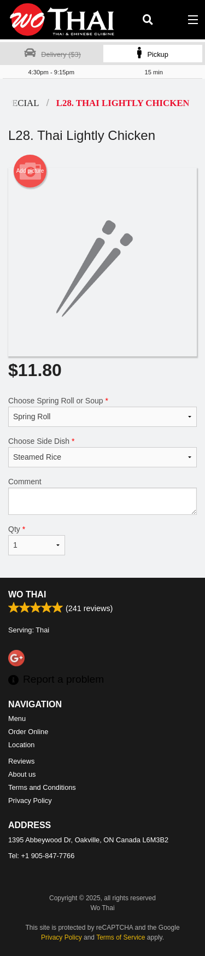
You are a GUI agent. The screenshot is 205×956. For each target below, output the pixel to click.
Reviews (21, 761)
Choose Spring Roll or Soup (102, 411)
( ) (170, 19)
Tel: (41, 856)
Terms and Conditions (42, 787)
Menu (17, 718)
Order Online (28, 732)
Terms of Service (120, 937)
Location (21, 745)
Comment (102, 496)
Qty (36, 540)
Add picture (30, 171)
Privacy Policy (30, 800)
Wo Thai (27, 594)
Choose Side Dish (102, 452)
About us (22, 774)
